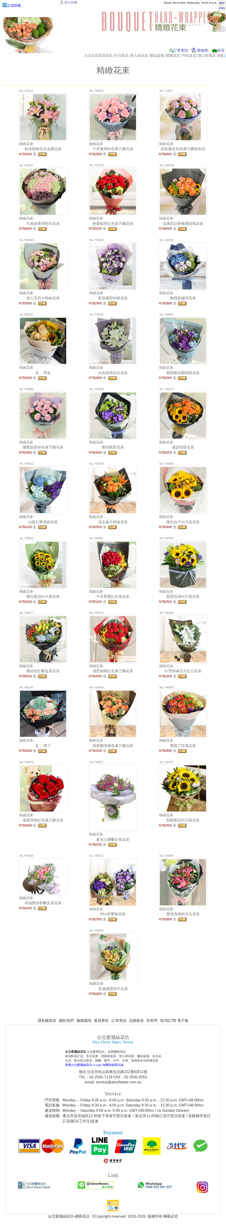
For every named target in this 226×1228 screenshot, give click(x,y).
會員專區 (101, 1021)
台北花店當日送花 (98, 55)
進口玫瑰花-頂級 (211, 55)
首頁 (221, 50)
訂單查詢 (180, 50)
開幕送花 (173, 55)
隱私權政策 (47, 1021)
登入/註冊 (70, 2)
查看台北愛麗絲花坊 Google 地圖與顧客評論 (94, 1065)
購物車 (202, 50)
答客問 (152, 1021)
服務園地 (84, 1021)
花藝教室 (136, 1021)
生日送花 (121, 55)
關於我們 (66, 1021)
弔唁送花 (189, 55)
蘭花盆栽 (157, 55)
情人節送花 (139, 55)
